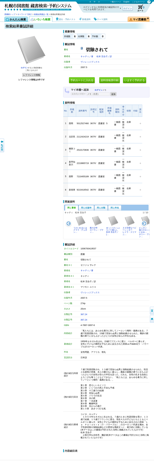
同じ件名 (115, 207)
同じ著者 (71, 207)
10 (147, 212)
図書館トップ (10, 14)
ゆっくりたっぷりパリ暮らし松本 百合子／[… (113, 225)
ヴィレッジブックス (90, 62)
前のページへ (2, 145)
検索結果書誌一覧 (41, 14)
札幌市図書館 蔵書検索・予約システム (36, 6)
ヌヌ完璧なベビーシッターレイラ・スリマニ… (129, 225)
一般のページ (115, 2)
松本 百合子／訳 (104, 56)
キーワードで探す (24, 14)
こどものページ (138, 2)
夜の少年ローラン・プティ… (96, 224)
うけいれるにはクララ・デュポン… (80, 224)
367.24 (84, 314)
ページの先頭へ (151, 310)
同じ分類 (101, 207)
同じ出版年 (86, 207)
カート (139, 8)
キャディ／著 (87, 56)
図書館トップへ (151, 319)
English (126, 2)
